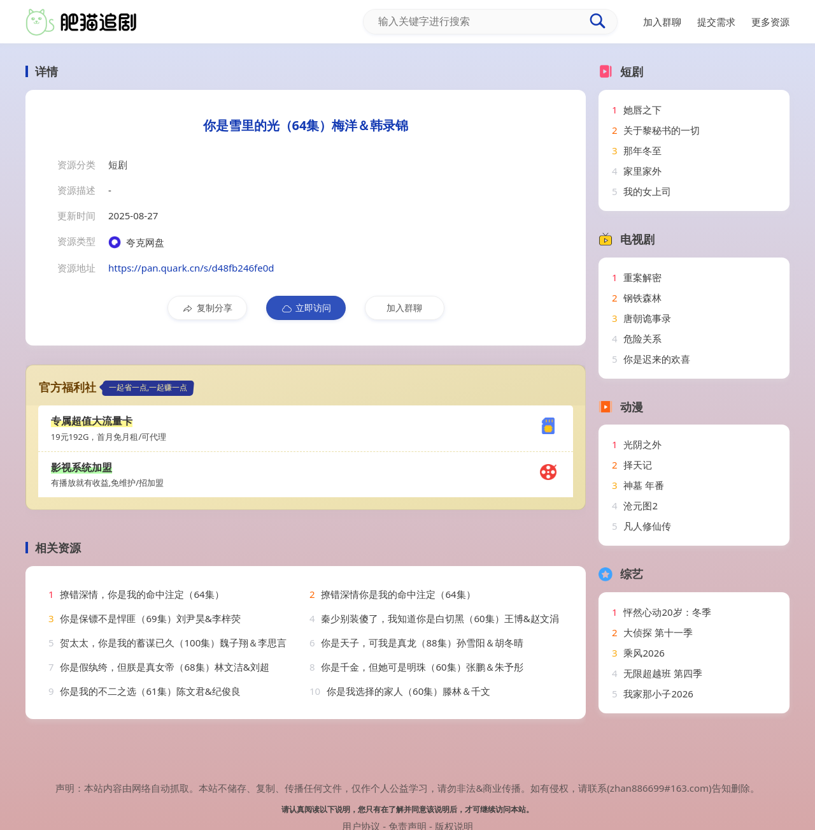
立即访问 (306, 308)
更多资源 (770, 21)
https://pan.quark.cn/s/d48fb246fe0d (191, 267)
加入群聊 (404, 308)
